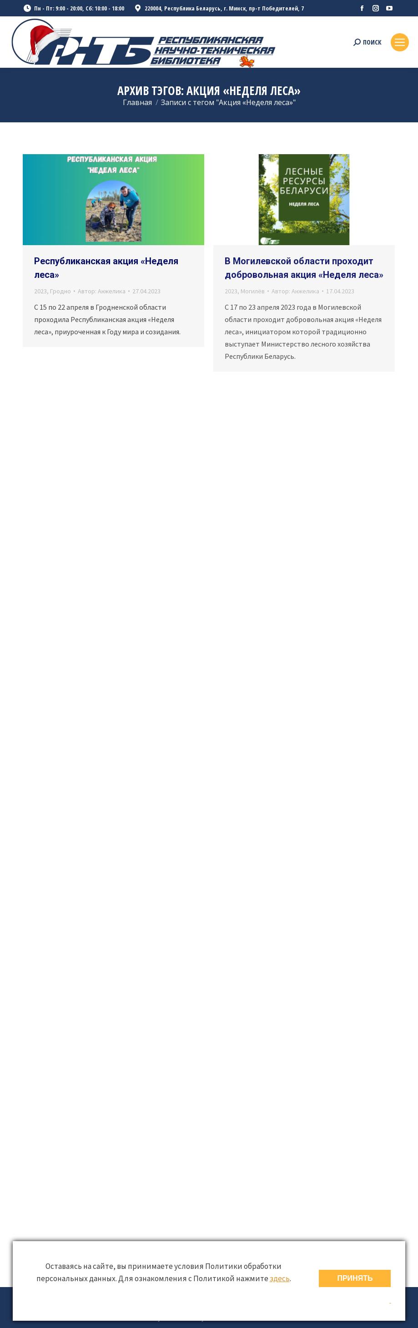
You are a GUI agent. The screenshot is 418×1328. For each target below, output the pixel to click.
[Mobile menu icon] (400, 42)
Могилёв (253, 291)
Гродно (60, 291)
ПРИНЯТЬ (355, 1278)
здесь (280, 1278)
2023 (40, 291)
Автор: (102, 291)
